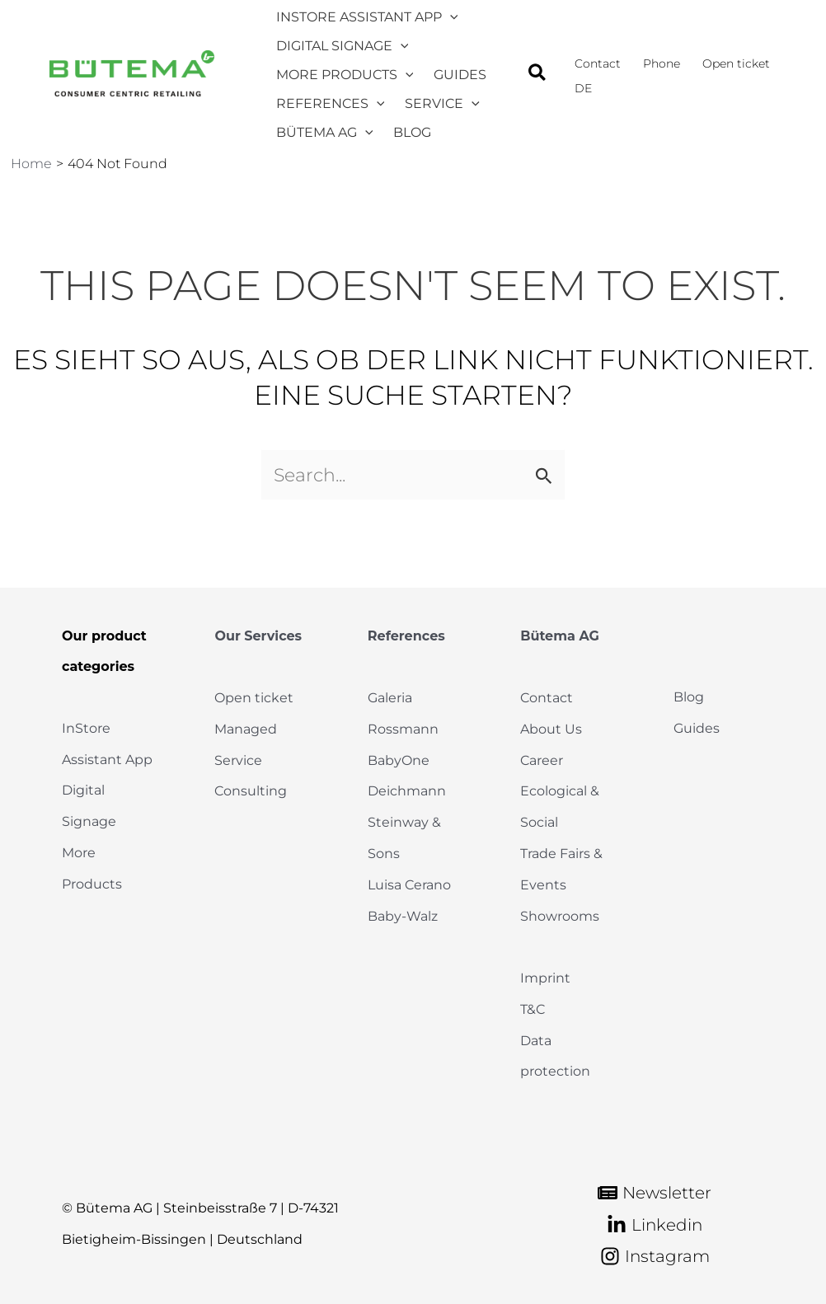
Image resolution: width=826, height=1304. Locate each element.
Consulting (250, 795)
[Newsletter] (654, 1193)
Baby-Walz (403, 918)
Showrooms (559, 918)
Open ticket (253, 702)
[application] (443, 17)
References (406, 641)
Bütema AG (559, 641)
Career (541, 764)
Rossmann (403, 733)
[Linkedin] (654, 1225)
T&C (532, 1010)
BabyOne (398, 764)
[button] (552, 83)
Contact (546, 702)
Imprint (545, 979)
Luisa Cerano (409, 887)
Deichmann (407, 795)
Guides (696, 733)
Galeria (390, 702)
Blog (688, 702)
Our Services (258, 641)
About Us (551, 733)
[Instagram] (655, 1256)
